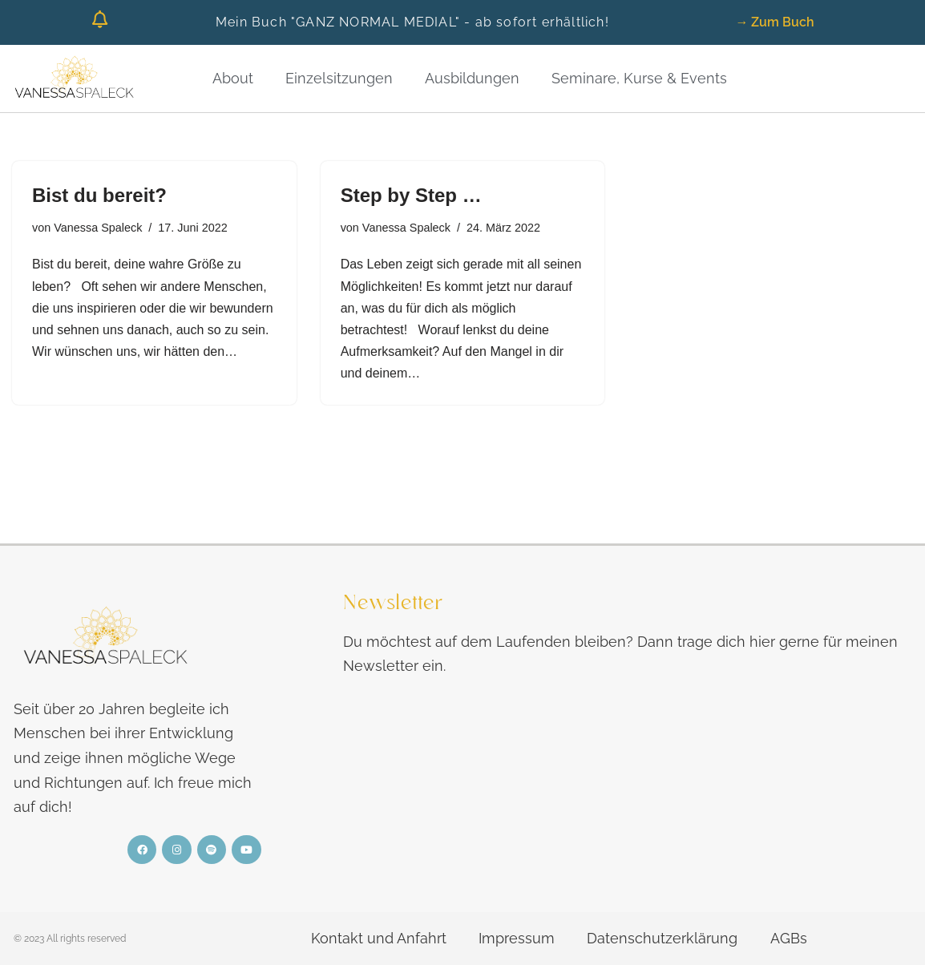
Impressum (517, 938)
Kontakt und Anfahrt (378, 938)
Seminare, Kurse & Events (639, 78)
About (232, 78)
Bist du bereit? (99, 195)
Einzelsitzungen (339, 78)
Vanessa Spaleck (98, 227)
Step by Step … (411, 195)
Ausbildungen (472, 78)
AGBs (787, 938)
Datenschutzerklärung (662, 938)
